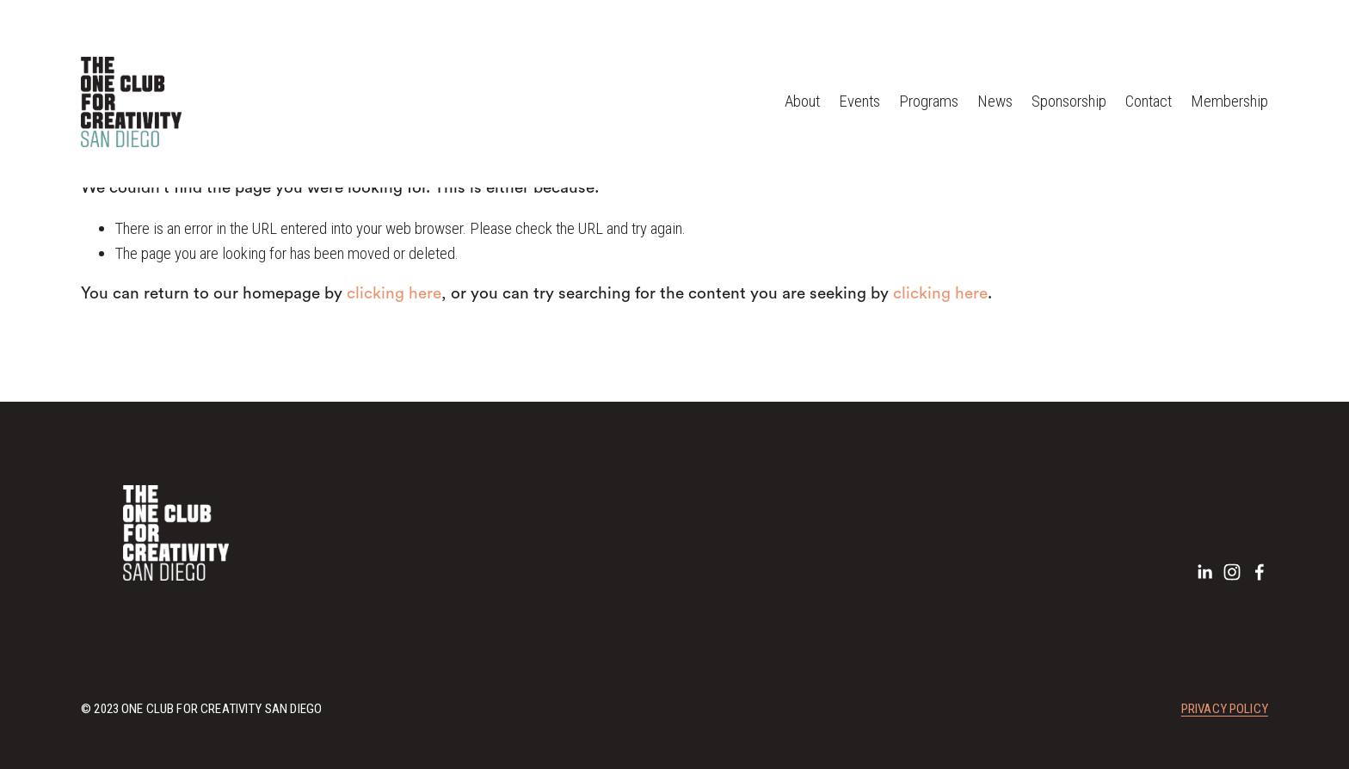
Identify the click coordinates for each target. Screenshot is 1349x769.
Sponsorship (1069, 101)
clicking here (394, 294)
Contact (1148, 101)
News (995, 101)
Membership (1229, 101)
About (802, 101)
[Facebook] (1259, 572)
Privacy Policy (1224, 710)
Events (859, 101)
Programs (928, 101)
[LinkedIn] (1204, 572)
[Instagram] (1232, 572)
